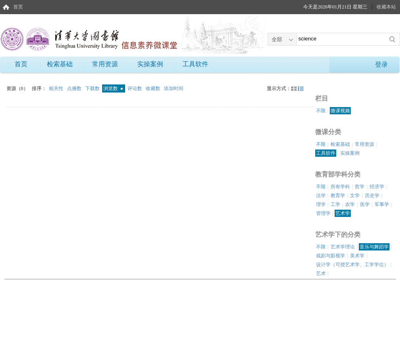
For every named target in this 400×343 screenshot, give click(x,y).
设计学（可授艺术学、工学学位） (352, 264)
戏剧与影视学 (330, 256)
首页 (18, 7)
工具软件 (195, 64)
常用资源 (105, 64)
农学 (350, 204)
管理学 (323, 213)
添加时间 (173, 88)
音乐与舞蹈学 (374, 247)
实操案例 (150, 64)
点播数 (75, 88)
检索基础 (60, 64)
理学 (321, 204)
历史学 (372, 195)
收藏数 (153, 88)
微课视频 (340, 111)
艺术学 (342, 213)
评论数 (135, 88)
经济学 (377, 186)
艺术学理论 (343, 247)
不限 (321, 111)
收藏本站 (386, 7)
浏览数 (113, 88)
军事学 (382, 204)
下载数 (93, 88)
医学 (365, 204)
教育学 (338, 195)
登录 (381, 64)
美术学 (357, 256)
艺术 (321, 273)
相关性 (57, 88)
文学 (355, 195)
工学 (335, 204)
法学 (321, 195)
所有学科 (340, 186)
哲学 (359, 186)
